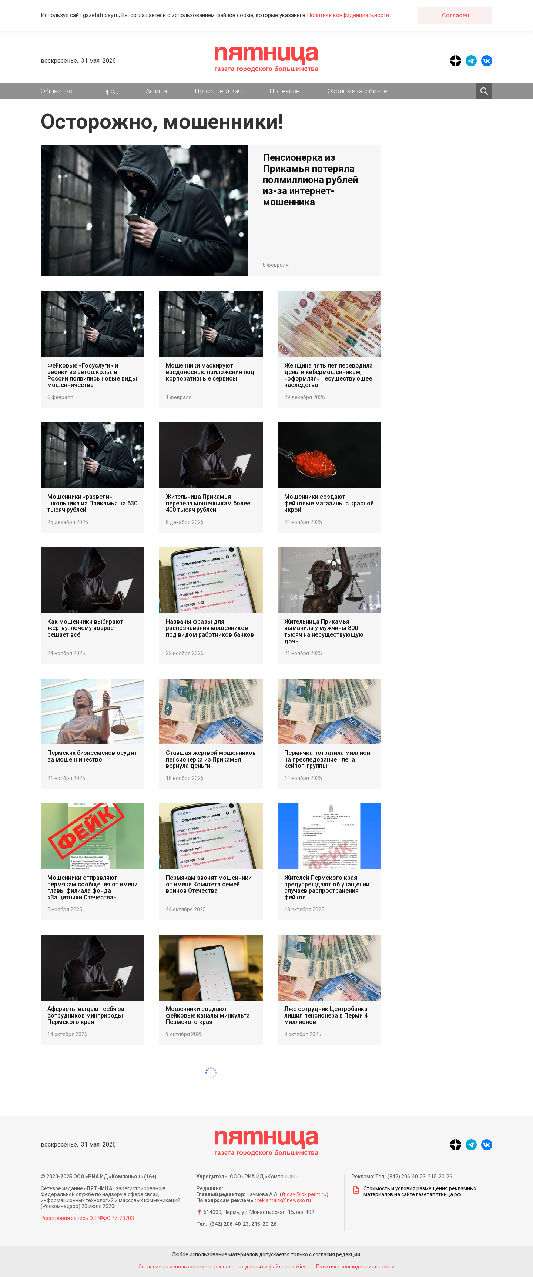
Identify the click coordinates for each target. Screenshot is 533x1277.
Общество (57, 91)
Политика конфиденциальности (357, 1267)
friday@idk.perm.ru (304, 1194)
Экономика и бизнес (359, 91)
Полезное (284, 91)
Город (109, 91)
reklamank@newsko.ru (284, 1200)
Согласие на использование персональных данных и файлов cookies (221, 1267)
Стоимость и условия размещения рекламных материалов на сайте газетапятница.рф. (414, 1191)
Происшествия (218, 91)
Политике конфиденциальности (348, 15)
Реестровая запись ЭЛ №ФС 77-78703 (87, 1218)
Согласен (455, 15)
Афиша (156, 91)
